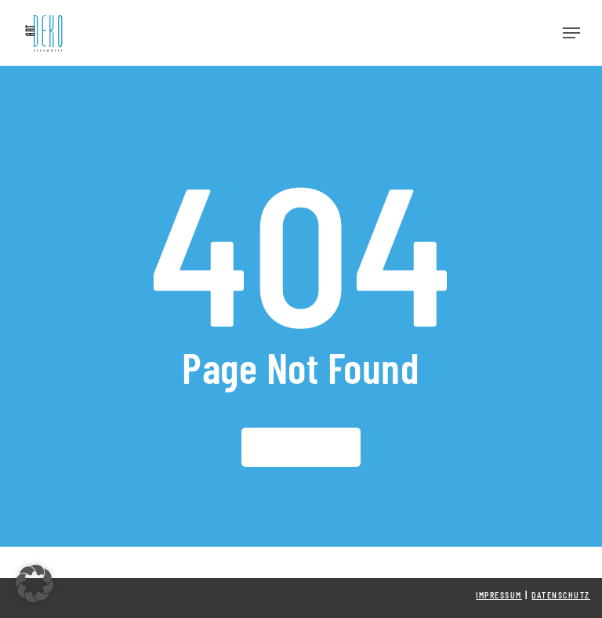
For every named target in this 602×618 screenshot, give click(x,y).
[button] (571, 33)
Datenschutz (560, 595)
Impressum (499, 595)
